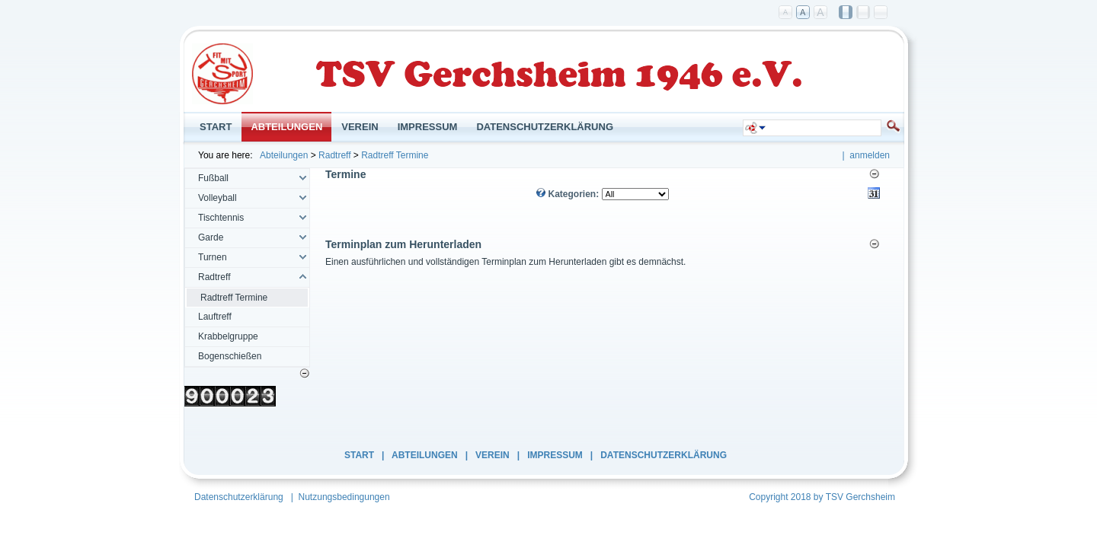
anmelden (869, 155)
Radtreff (334, 155)
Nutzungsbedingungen (344, 497)
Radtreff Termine (394, 155)
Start (359, 455)
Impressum (555, 455)
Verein (492, 455)
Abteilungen (284, 155)
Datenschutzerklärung (663, 455)
